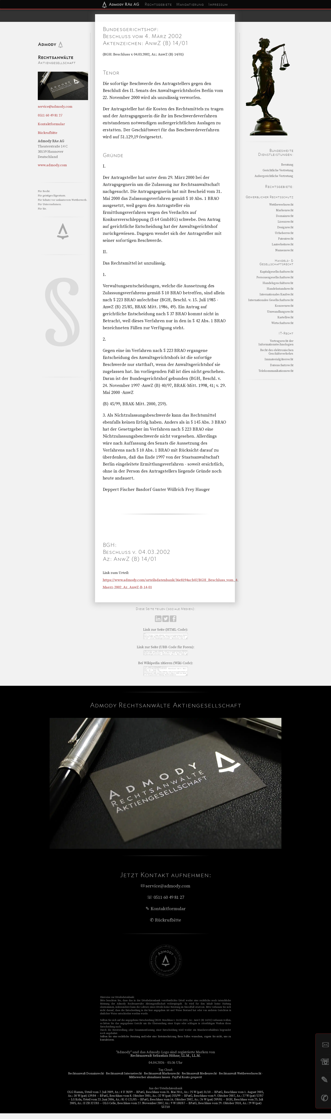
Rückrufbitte (47, 133)
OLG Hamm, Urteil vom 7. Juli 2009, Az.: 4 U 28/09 (100, 1098)
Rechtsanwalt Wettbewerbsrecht (240, 1079)
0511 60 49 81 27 (50, 115)
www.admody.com (52, 165)
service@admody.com (55, 106)
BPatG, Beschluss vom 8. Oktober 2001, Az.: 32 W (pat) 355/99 (140, 1101)
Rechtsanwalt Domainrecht (86, 1079)
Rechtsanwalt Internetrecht (124, 1079)
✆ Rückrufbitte (165, 926)
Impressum (218, 4)
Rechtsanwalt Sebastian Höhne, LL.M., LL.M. (165, 1061)
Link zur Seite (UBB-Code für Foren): (165, 649)
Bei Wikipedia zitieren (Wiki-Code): (165, 666)
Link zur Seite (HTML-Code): (165, 629)
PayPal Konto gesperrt (187, 1083)
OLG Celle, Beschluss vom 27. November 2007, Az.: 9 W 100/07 (144, 1109)
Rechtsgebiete (158, 4)
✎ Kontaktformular (166, 914)
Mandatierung (190, 4)
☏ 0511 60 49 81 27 (165, 903)
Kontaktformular (51, 124)
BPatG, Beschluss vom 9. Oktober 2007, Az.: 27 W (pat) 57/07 (223, 1101)
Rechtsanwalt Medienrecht (199, 1079)
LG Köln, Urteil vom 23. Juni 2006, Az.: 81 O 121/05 (103, 1105)
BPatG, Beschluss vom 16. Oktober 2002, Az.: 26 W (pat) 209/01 (181, 1105)
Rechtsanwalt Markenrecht (162, 1079)
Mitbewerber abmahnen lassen (149, 1083)
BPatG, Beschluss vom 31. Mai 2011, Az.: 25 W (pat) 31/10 (173, 1098)
